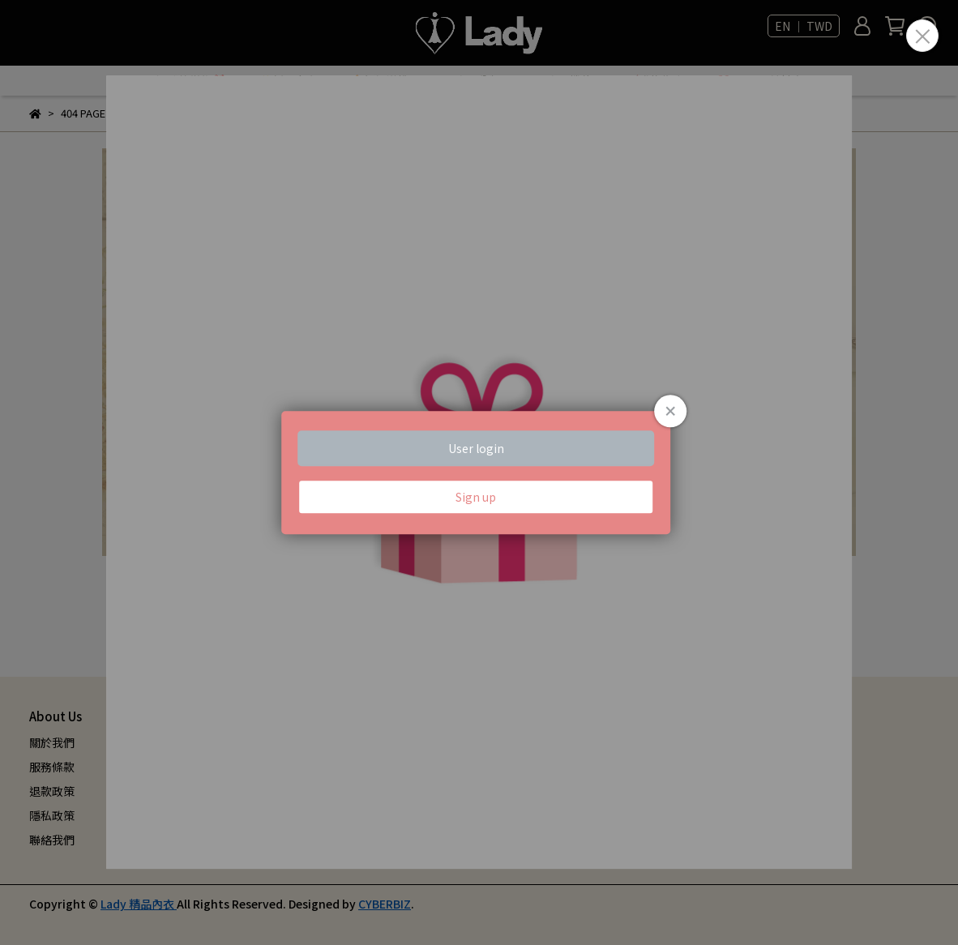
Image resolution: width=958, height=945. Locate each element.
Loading (479, 472)
